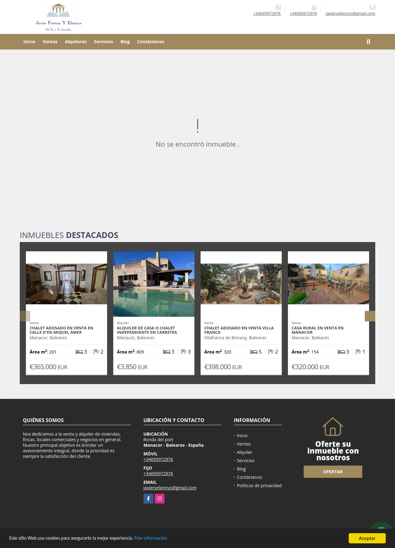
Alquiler (244, 452)
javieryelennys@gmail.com (170, 488)
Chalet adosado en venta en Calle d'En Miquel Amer (61, 330)
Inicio (29, 41)
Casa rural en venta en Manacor (318, 330)
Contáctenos (150, 41)
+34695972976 (267, 13)
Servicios (103, 41)
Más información (164, 538)
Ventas (50, 41)
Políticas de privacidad (259, 485)
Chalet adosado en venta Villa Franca (239, 330)
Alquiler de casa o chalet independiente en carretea (147, 330)
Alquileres (75, 41)
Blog (125, 41)
